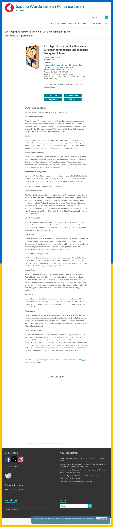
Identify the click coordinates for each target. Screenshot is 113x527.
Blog (106, 23)
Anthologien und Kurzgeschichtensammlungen (67, 65)
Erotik (57, 67)
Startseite (51, 23)
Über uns (92, 23)
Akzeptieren (102, 518)
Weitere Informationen (87, 518)
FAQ (100, 23)
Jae (52, 63)
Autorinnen (62, 23)
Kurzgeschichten (66, 67)
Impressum (9, 506)
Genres (72, 23)
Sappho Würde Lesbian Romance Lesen (50, 6)
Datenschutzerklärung (12, 509)
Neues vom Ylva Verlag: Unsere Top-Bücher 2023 (76, 482)
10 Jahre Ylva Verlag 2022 (14, 490)
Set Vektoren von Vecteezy (11, 466)
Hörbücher (82, 23)
